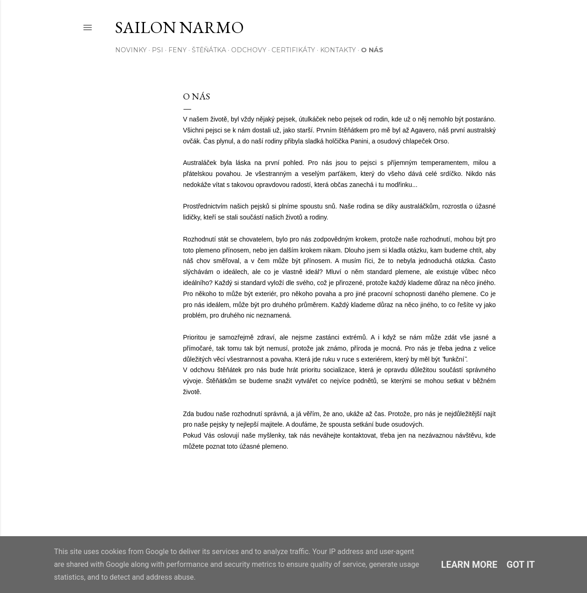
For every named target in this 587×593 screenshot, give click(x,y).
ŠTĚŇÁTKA (209, 50)
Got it (521, 564)
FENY (177, 50)
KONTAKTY (338, 50)
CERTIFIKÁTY (293, 50)
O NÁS (372, 50)
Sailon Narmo (179, 27)
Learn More (469, 564)
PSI (157, 50)
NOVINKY (131, 50)
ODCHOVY (248, 50)
